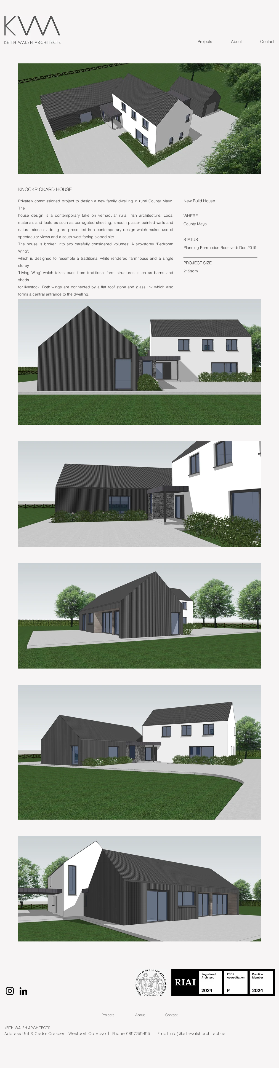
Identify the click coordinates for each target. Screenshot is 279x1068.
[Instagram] (9, 991)
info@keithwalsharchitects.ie (197, 1033)
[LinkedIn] (23, 991)
